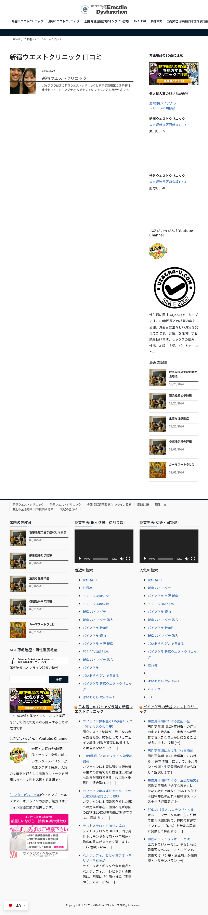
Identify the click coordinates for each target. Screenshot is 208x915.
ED (150, 696)
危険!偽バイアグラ (162, 103)
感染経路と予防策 (180, 395)
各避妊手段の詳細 (180, 441)
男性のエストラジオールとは (169, 838)
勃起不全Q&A (68, 509)
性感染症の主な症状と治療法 (47, 532)
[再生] (80, 559)
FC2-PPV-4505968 (96, 595)
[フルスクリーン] (128, 559)
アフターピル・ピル (25, 794)
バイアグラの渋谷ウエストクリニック (169, 709)
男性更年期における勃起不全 (169, 720)
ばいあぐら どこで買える (101, 675)
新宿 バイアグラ (94, 611)
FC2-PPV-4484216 (96, 603)
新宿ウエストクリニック (64, 78)
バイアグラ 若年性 (96, 627)
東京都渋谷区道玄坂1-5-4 (167, 181)
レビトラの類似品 (162, 107)
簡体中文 (160, 504)
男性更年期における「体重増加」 (172, 750)
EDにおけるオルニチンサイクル (171, 809)
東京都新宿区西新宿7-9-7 (167, 124)
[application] (104, 546)
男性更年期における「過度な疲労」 (174, 780)
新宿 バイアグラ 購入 (98, 619)
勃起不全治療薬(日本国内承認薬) (33, 509)
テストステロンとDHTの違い (104, 825)
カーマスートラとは (182, 464)
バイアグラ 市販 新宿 (98, 643)
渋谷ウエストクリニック (65, 504)
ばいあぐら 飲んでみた (99, 696)
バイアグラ (91, 667)
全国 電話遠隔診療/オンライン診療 (109, 504)
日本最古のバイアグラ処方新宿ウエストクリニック (104, 709)
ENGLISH (143, 504)
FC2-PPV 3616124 (96, 651)
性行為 (87, 587)
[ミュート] (122, 559)
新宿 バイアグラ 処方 (98, 659)
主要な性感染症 (179, 418)
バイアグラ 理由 (94, 635)
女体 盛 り (90, 579)
